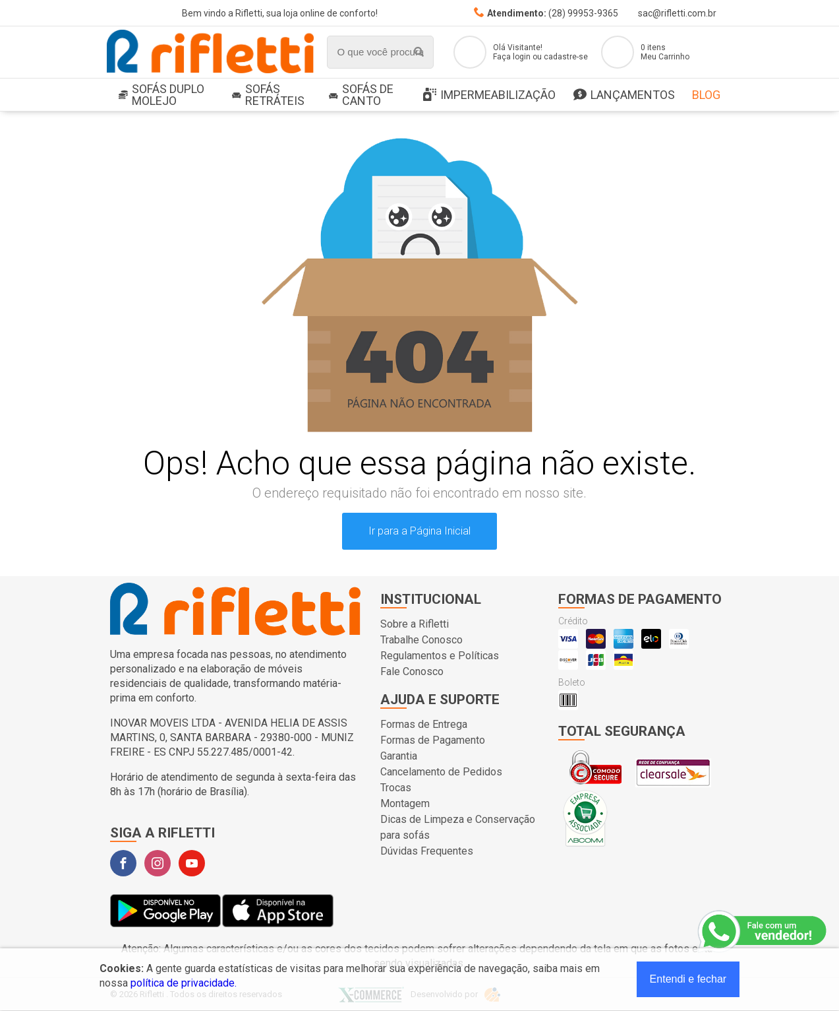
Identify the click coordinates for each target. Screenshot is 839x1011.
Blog (706, 95)
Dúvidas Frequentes (426, 851)
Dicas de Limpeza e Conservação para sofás (457, 827)
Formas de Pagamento (432, 740)
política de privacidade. (183, 983)
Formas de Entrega (423, 724)
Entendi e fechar (688, 979)
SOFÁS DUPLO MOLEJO (161, 95)
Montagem (405, 803)
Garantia (398, 756)
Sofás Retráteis (268, 95)
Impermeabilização (489, 95)
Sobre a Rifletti (414, 624)
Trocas (395, 787)
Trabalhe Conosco (421, 640)
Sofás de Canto (361, 95)
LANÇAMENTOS (624, 95)
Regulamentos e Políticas (439, 655)
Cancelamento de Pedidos (441, 772)
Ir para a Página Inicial (419, 531)
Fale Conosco (412, 671)
